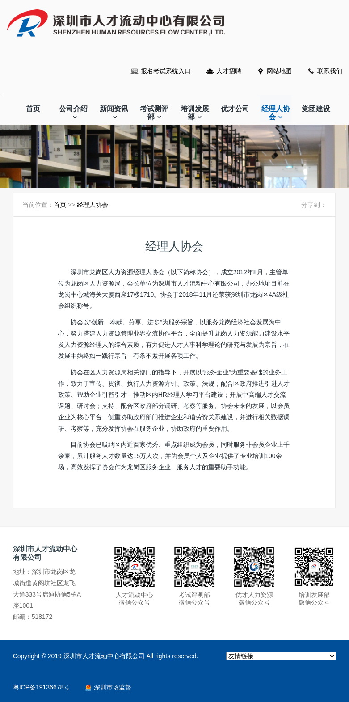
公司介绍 (73, 112)
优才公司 (235, 109)
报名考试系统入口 (166, 71)
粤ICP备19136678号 (41, 687)
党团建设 (316, 109)
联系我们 (329, 71)
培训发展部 (195, 113)
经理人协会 (275, 113)
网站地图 (279, 71)
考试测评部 (154, 113)
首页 (33, 109)
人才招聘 (228, 71)
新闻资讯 (114, 112)
